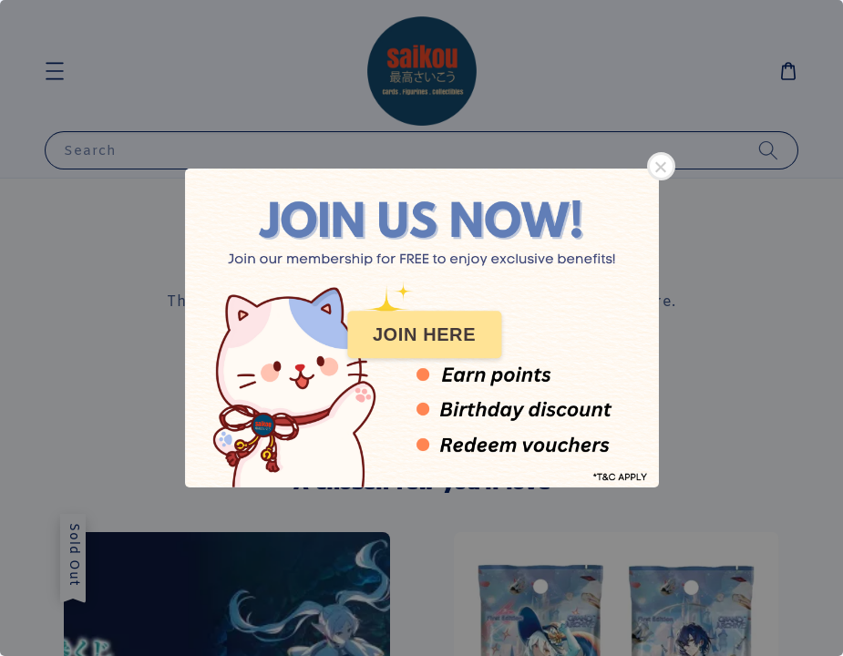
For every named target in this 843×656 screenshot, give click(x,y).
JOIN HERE (424, 334)
